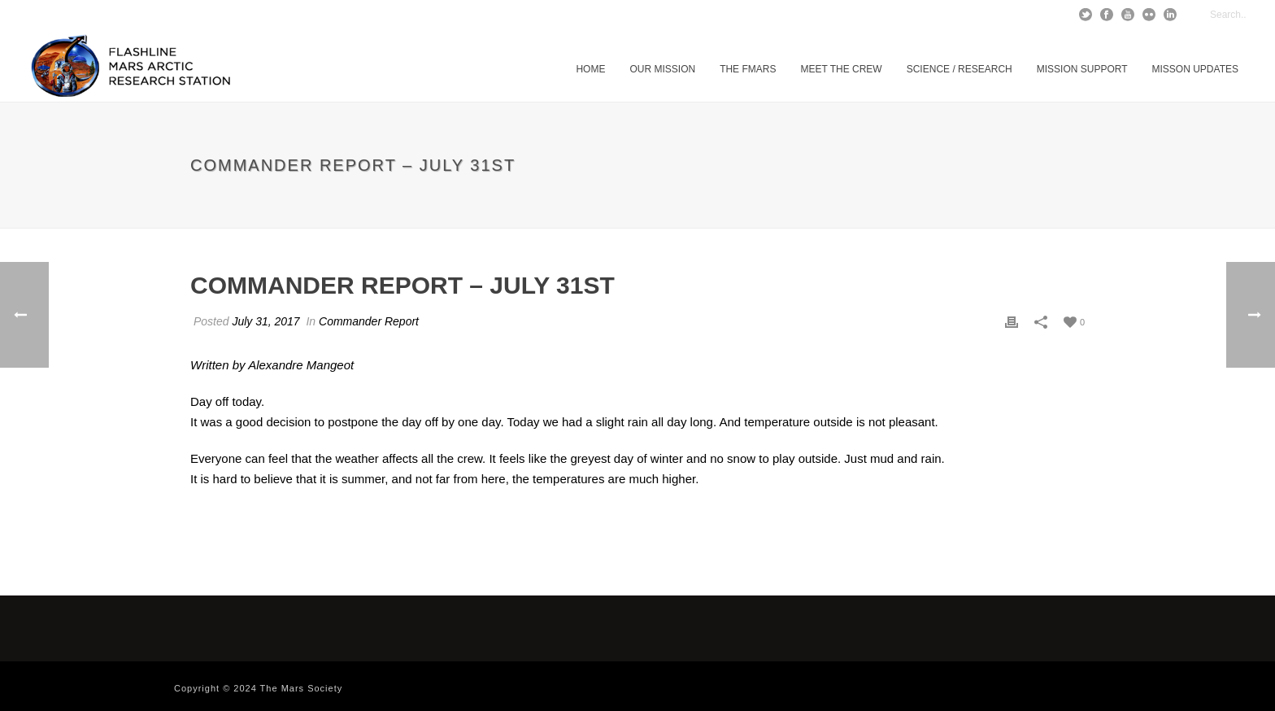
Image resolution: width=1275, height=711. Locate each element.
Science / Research (959, 69)
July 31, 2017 (265, 321)
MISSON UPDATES (1195, 69)
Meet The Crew (840, 69)
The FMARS (748, 69)
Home (590, 69)
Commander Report (369, 321)
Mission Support (1082, 69)
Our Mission (662, 69)
